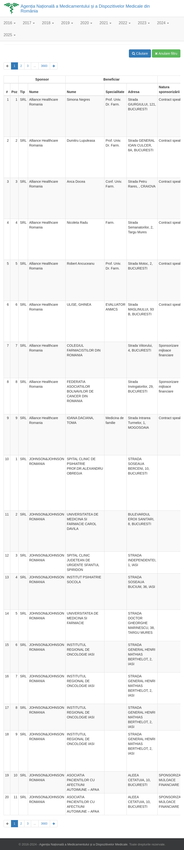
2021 (105, 23)
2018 (48, 23)
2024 (163, 23)
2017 (29, 23)
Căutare (140, 53)
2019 (67, 23)
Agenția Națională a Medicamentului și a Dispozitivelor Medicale (83, 844)
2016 (10, 23)
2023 (144, 23)
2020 (86, 23)
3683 (44, 66)
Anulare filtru (166, 53)
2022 (125, 23)
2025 (10, 35)
